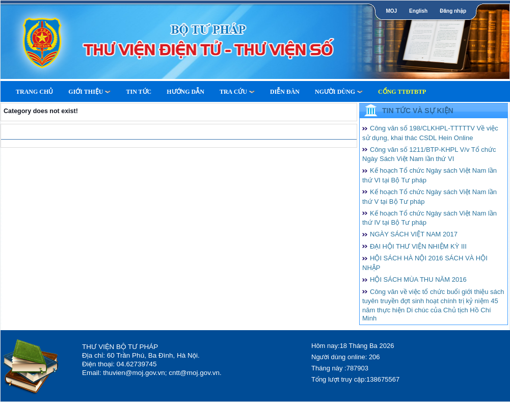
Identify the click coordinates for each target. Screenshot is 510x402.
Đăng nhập (453, 11)
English (418, 11)
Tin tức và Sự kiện (417, 110)
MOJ (391, 11)
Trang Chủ (34, 91)
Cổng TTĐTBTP (402, 91)
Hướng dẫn (185, 91)
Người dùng (339, 91)
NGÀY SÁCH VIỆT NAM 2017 (414, 234)
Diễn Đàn (285, 91)
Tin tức (138, 91)
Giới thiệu (89, 91)
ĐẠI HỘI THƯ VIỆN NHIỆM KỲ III (418, 246)
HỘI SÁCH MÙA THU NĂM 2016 (418, 279)
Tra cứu (237, 91)
